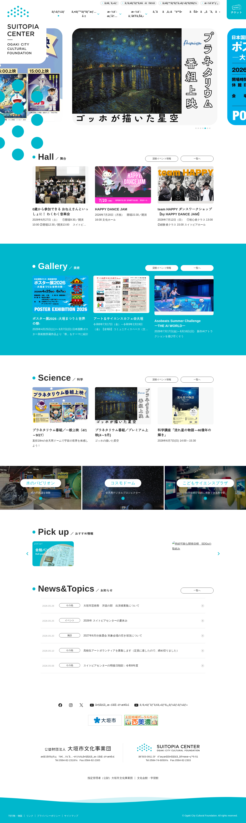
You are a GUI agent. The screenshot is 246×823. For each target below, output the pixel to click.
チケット (236, 9)
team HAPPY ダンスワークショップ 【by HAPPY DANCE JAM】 (185, 211)
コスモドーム (123, 483)
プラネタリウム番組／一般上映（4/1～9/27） (59, 432)
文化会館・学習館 (147, 778)
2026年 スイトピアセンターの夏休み (105, 620)
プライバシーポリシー (48, 815)
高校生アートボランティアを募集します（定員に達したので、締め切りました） (131, 650)
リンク (29, 815)
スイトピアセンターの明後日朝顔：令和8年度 (110, 665)
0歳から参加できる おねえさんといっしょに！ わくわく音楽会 (60, 211)
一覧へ (197, 158)
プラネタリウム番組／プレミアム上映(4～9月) (121, 432)
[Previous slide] (27, 553)
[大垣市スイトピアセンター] (23, 32)
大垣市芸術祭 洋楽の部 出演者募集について (111, 605)
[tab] (196, 128)
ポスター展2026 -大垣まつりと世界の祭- (58, 321)
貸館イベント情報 (161, 158)
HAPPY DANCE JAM (111, 209)
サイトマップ (71, 815)
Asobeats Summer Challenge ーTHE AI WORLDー (199, 323)
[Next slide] (218, 553)
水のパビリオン (40, 483)
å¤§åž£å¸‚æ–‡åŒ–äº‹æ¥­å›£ (109, 704)
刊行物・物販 (15, 815)
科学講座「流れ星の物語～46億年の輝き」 (184, 432)
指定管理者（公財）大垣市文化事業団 (110, 778)
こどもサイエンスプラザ (205, 483)
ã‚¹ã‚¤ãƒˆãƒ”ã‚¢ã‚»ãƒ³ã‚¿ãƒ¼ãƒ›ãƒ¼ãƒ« (161, 704)
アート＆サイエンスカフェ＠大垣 (118, 319)
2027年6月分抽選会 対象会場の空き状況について (112, 635)
